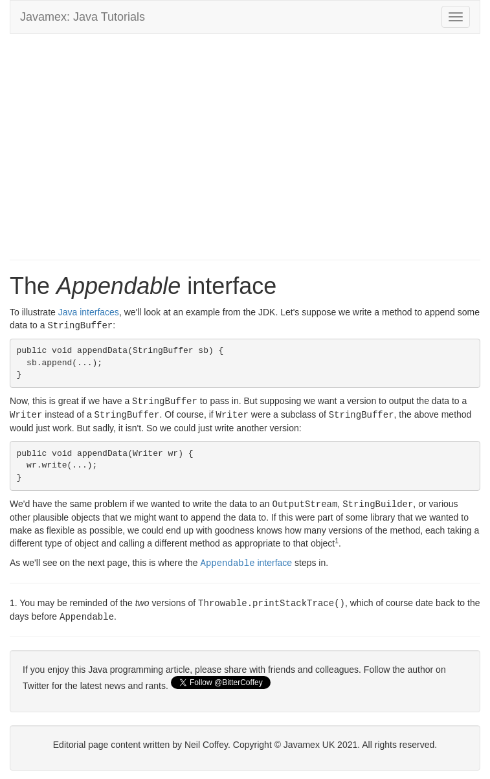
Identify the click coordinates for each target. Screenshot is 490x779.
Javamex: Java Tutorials (82, 16)
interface (247, 560)
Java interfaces (88, 312)
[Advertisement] (245, 137)
